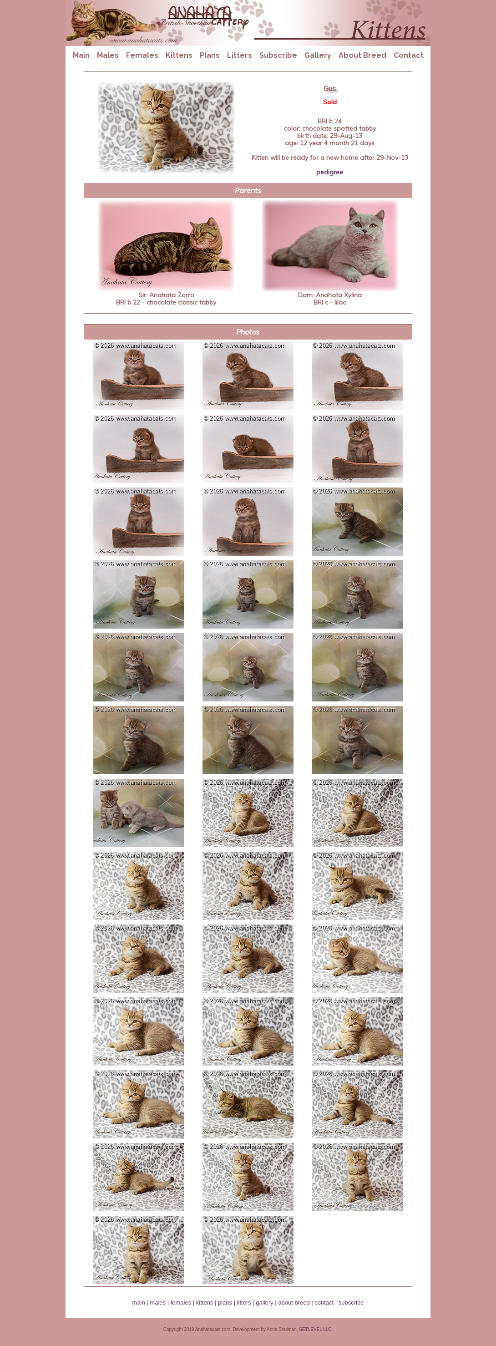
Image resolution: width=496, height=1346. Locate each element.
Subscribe (278, 55)
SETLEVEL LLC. (316, 1329)
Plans (210, 55)
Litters (239, 55)
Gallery (317, 55)
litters (244, 1302)
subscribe (351, 1302)
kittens (204, 1302)
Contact (409, 55)
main (138, 1302)
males (158, 1302)
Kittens (179, 55)
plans (225, 1302)
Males (108, 55)
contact (324, 1302)
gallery (264, 1302)
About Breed (362, 55)
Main (81, 55)
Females (142, 55)
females (181, 1302)
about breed (293, 1302)
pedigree (329, 172)
